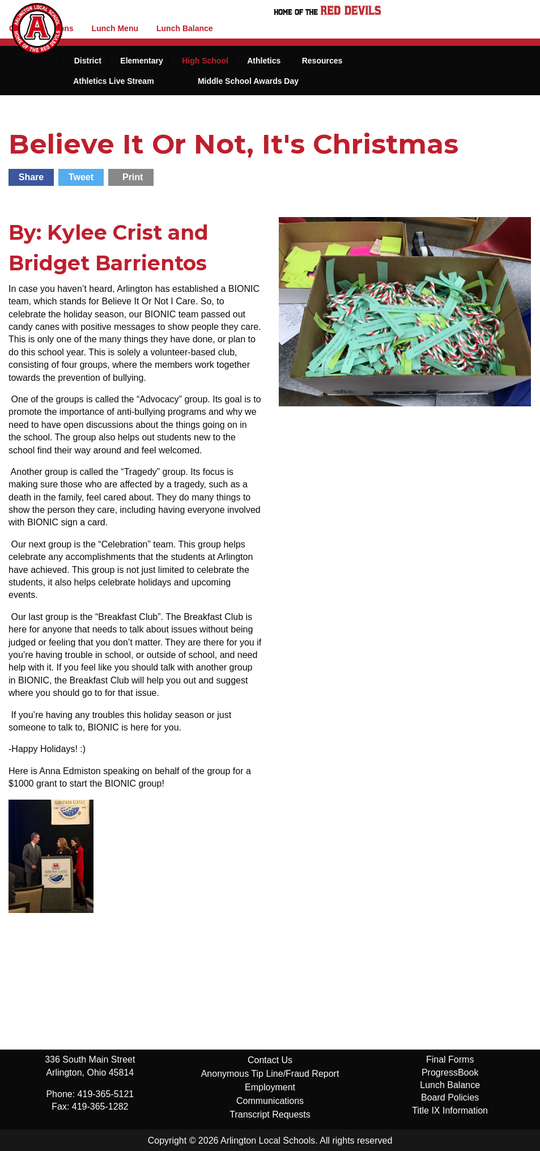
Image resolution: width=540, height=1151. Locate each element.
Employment (270, 1087)
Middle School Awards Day (248, 81)
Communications (270, 1101)
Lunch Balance (184, 28)
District (87, 60)
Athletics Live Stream (113, 81)
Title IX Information (450, 1110)
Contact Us (270, 1060)
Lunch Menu (115, 28)
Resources (322, 60)
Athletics (263, 60)
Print (132, 177)
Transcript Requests (270, 1114)
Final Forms (450, 1059)
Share (31, 177)
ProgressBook (450, 1072)
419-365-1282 (100, 1106)
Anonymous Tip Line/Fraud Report (270, 1073)
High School (205, 60)
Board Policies (450, 1097)
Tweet (81, 177)
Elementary (141, 60)
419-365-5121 (106, 1094)
